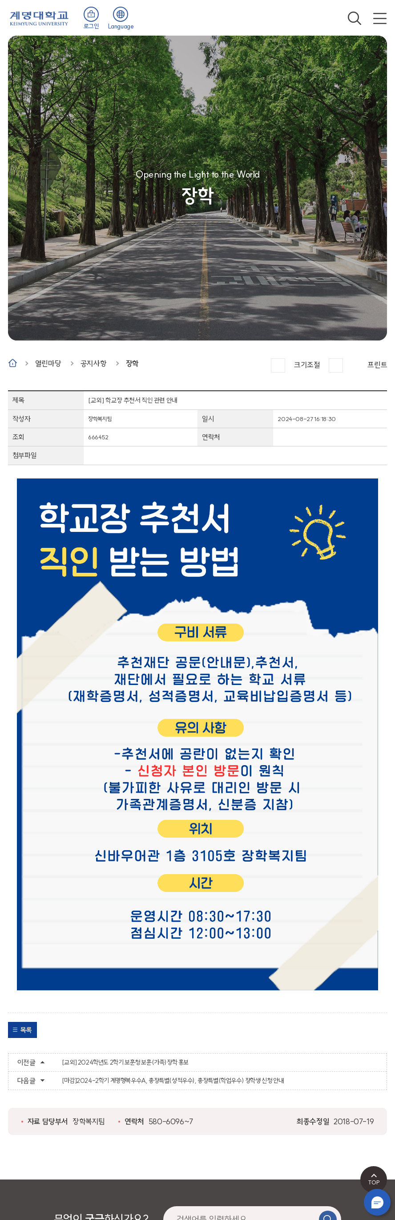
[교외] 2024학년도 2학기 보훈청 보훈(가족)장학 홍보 (125, 1062)
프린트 (377, 364)
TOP (374, 1182)
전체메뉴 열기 (380, 18)
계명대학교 (39, 18)
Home (12, 363)
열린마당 (48, 363)
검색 (354, 18)
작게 (336, 365)
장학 (132, 363)
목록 (26, 1029)
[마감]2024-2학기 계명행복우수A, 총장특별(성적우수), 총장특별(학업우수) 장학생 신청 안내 (172, 1081)
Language (121, 26)
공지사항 (93, 363)
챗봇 (377, 1202)
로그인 (91, 26)
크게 (278, 365)
